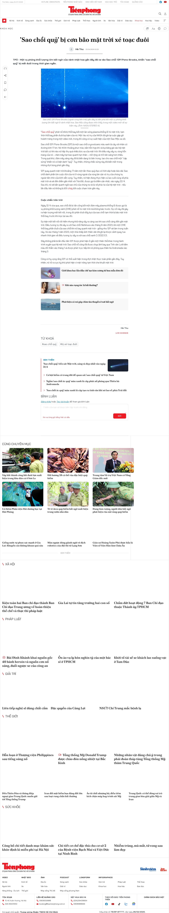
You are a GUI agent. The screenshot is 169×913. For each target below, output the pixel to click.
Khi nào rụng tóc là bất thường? (80, 285)
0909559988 (45, 900)
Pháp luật (76, 20)
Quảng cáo (137, 2)
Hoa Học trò (111, 2)
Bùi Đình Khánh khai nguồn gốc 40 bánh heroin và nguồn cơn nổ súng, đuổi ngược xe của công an (27, 662)
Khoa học (139, 20)
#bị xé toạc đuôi (68, 344)
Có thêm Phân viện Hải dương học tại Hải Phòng (22, 510)
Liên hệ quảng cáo (45, 897)
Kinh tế (20, 20)
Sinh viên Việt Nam (93, 2)
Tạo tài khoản (63, 401)
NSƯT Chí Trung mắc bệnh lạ (120, 708)
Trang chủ (4, 21)
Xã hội (11, 20)
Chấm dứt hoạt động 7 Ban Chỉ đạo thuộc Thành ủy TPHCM (138, 605)
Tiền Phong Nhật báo (72, 2)
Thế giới (58, 20)
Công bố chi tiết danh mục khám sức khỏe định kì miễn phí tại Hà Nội (28, 848)
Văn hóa (111, 20)
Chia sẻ (5, 75)
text (153, 29)
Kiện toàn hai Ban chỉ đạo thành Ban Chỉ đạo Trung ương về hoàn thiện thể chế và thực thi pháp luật (28, 607)
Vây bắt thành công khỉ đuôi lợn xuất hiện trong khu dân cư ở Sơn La (22, 477)
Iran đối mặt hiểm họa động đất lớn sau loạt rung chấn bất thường (63, 795)
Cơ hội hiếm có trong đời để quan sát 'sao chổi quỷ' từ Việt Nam (80, 375)
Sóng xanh (29, 20)
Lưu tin (5, 82)
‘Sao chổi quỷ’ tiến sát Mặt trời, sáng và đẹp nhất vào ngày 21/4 (74, 365)
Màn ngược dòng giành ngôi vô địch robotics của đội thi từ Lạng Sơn (66, 544)
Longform (84, 877)
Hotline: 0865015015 (50, 2)
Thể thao (86, 20)
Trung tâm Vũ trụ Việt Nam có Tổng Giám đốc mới (112, 477)
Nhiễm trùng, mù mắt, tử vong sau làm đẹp (138, 848)
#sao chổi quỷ (49, 344)
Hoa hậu (148, 20)
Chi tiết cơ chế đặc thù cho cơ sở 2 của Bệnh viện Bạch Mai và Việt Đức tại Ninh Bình (83, 850)
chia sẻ (147, 28)
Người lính (97, 20)
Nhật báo (26, 877)
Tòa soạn (124, 2)
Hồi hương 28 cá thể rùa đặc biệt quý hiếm (67, 477)
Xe (105, 20)
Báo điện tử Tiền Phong (84, 10)
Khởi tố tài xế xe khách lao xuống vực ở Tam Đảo (140, 660)
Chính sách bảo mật (154, 897)
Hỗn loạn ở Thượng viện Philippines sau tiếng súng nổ (28, 757)
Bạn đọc (140, 886)
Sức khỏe (48, 20)
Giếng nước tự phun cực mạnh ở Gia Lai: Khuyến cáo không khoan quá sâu (22, 544)
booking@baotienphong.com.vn (52, 904)
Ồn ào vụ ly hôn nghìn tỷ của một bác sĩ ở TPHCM (84, 660)
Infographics (106, 877)
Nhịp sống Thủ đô (48, 891)
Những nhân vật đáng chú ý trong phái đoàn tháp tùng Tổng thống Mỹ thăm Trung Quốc (139, 759)
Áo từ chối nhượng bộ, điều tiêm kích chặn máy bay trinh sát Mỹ (104, 795)
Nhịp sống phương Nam (69, 891)
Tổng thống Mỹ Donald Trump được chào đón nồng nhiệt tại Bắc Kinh (82, 759)
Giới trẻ (67, 20)
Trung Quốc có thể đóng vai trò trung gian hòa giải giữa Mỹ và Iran (145, 796)
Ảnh (43, 877)
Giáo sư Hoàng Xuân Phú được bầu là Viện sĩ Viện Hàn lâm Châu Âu (113, 544)
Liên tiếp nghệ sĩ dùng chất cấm (25, 708)
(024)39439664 (80, 900)
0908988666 (79, 904)
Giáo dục (129, 20)
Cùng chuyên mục (16, 444)
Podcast (64, 877)
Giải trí (120, 20)
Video (157, 20)
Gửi (119, 416)
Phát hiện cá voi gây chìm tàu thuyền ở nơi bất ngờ (88, 301)
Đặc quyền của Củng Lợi (68, 708)
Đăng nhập (46, 401)
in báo (159, 28)
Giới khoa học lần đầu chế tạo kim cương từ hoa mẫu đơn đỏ (92, 270)
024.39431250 (11, 904)
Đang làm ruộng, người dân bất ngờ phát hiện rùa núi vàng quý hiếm (112, 510)
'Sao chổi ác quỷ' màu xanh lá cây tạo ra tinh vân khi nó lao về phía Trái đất (86, 390)
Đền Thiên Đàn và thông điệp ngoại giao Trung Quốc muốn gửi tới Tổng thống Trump (19, 796)
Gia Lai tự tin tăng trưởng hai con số (84, 603)
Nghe (5, 68)
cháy (70, 188)
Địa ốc (39, 20)
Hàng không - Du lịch (10, 891)
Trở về (5, 97)
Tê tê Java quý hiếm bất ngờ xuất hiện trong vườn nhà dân (67, 510)
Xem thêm (165, 21)
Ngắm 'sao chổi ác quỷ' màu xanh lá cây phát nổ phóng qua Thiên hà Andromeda (82, 383)
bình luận (165, 28)
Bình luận (5, 89)
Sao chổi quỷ (48, 132)
